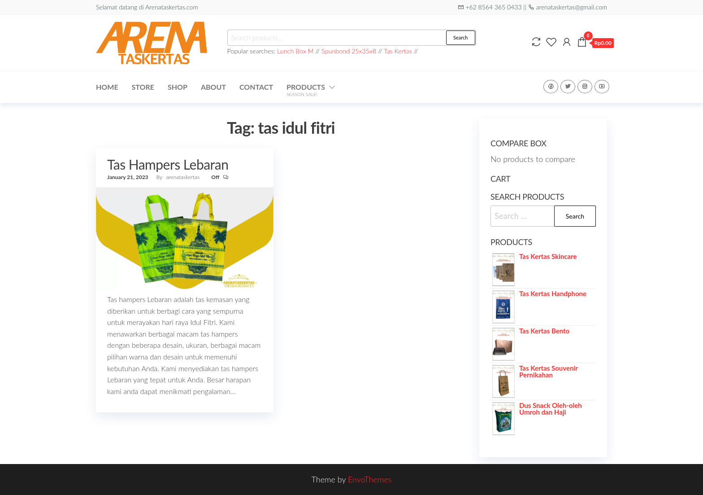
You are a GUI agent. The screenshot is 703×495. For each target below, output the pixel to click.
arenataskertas (183, 177)
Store (143, 87)
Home (107, 87)
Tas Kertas (398, 51)
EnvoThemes (370, 479)
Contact (256, 87)
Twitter (567, 86)
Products (305, 90)
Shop (177, 87)
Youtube (602, 86)
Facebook (550, 86)
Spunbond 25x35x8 (348, 51)
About (213, 87)
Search (460, 37)
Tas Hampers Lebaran (167, 164)
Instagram (584, 86)
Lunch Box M (295, 51)
